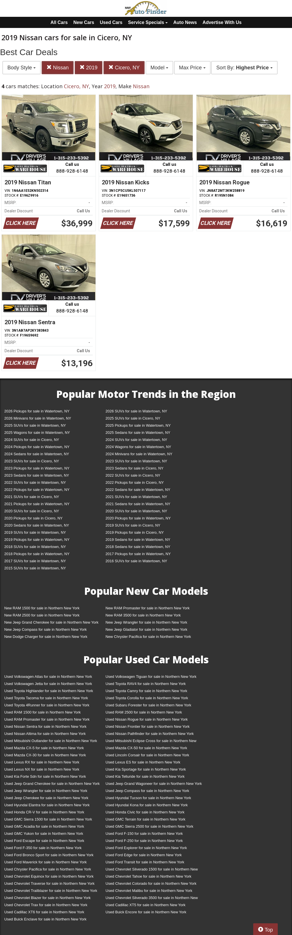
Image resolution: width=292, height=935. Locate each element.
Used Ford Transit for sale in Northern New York (145, 862)
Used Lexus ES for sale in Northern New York (143, 762)
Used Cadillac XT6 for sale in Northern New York (44, 912)
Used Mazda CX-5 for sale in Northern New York (44, 748)
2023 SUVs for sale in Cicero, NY (31, 461)
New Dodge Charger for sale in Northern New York (45, 636)
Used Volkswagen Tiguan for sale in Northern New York (151, 676)
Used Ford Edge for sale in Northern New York (144, 855)
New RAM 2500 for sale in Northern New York (42, 615)
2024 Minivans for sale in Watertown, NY (139, 454)
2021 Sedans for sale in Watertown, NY (138, 504)
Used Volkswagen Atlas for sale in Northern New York (48, 676)
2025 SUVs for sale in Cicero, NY (133, 418)
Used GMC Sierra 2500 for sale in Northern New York (149, 826)
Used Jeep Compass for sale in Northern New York (147, 791)
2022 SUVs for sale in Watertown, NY (35, 482)
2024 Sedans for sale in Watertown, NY (36, 454)
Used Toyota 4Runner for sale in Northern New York (46, 705)
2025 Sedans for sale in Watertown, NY (138, 432)
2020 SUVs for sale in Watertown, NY (136, 511)
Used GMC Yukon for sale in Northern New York (43, 833)
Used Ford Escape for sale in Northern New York (44, 841)
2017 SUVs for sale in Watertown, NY (35, 561)
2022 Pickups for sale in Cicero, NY (135, 482)
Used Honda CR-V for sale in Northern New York (44, 812)
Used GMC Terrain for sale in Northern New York (145, 819)
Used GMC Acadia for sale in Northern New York (44, 826)
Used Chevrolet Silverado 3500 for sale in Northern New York (152, 899)
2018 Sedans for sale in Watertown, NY (138, 547)
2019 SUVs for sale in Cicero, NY (133, 525)
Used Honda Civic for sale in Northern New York (145, 812)
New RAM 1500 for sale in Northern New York (42, 608)
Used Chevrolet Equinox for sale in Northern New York (49, 876)
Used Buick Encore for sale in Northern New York (146, 912)
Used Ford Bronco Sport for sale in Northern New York (49, 855)
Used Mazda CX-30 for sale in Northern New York (45, 755)
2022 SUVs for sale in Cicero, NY (133, 475)
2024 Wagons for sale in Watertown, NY (138, 447)
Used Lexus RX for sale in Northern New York (41, 762)
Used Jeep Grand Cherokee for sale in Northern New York (52, 783)
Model (159, 67)
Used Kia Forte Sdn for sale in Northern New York (45, 776)
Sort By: (244, 67)
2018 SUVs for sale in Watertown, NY (35, 547)
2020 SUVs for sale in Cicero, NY (31, 511)
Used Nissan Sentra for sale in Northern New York (45, 726)
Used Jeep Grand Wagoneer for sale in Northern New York (154, 783)
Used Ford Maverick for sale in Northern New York (45, 862)
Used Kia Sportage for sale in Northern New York (146, 769)
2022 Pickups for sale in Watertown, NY (37, 489)
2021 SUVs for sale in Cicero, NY (31, 497)
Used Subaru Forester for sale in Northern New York (148, 705)
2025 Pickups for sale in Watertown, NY (138, 425)
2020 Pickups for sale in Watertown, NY (138, 518)
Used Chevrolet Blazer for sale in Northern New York (47, 898)
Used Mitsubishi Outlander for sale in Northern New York (50, 741)
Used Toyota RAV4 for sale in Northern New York (146, 684)
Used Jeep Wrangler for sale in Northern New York (45, 791)
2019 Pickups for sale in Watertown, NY (37, 539)
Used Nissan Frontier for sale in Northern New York (148, 726)
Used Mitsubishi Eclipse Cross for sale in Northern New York (151, 742)
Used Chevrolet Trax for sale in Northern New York (45, 905)
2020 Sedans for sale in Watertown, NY (36, 525)
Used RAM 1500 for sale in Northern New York (42, 712)
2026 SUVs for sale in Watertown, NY (136, 411)
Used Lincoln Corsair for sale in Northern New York (147, 755)
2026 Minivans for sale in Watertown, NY (37, 418)
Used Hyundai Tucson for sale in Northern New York (148, 798)
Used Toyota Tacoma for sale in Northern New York (46, 698)
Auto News (185, 22)
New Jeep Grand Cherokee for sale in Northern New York (51, 622)
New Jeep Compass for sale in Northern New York (45, 629)
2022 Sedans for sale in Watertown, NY (138, 489)
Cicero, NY (124, 67)
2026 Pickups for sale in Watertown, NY (37, 411)
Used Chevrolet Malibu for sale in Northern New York (149, 890)
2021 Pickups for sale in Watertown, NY (37, 504)
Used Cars (111, 22)
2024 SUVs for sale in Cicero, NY (31, 440)
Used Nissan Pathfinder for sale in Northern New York (150, 734)
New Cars (83, 22)
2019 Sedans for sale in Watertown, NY (138, 539)
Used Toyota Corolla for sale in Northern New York (147, 698)
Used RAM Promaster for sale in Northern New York (47, 719)
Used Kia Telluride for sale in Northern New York (145, 776)
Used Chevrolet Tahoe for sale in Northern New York (148, 876)
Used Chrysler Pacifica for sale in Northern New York (47, 869)
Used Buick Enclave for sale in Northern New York (45, 919)
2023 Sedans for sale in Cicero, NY (134, 468)
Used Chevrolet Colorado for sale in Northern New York (151, 883)
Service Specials (148, 22)
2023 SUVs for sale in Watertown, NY (136, 461)
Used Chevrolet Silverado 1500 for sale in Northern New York (152, 870)
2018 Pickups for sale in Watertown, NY (37, 554)
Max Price (192, 67)
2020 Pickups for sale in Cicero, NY (33, 518)
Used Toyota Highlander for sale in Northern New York (48, 691)
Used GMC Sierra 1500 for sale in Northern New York (48, 819)
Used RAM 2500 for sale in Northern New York (144, 712)
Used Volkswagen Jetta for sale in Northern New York (48, 684)
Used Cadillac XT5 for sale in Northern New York (145, 905)
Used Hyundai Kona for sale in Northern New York (147, 805)
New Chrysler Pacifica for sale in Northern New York (148, 636)
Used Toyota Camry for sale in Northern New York (146, 691)
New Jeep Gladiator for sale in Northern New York (146, 629)
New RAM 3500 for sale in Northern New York (143, 615)
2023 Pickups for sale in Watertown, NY (37, 468)
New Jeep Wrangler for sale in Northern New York (146, 622)
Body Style (21, 67)
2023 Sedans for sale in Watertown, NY (36, 475)
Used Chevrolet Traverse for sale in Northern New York (49, 883)
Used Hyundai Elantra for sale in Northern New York (47, 805)
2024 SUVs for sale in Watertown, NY (136, 440)
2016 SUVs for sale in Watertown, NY (136, 561)
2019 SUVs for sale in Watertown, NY (35, 532)
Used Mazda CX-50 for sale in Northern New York (146, 748)
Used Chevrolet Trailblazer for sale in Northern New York (50, 890)
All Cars (59, 22)
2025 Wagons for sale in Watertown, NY (37, 432)
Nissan (57, 67)
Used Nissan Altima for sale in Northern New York (45, 734)
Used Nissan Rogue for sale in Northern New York (147, 719)
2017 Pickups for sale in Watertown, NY (138, 554)
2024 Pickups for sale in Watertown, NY (37, 447)
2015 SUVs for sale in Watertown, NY (35, 568)
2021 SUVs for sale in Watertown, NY (136, 497)
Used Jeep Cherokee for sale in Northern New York (46, 798)
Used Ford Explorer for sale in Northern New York (146, 848)
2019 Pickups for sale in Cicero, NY (135, 532)
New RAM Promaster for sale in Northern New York (148, 608)
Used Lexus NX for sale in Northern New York (41, 769)
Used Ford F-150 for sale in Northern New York (144, 833)
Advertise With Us (222, 22)
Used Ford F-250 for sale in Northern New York (144, 841)
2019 (89, 67)
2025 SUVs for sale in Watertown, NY (35, 425)
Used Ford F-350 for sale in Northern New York (43, 848)
